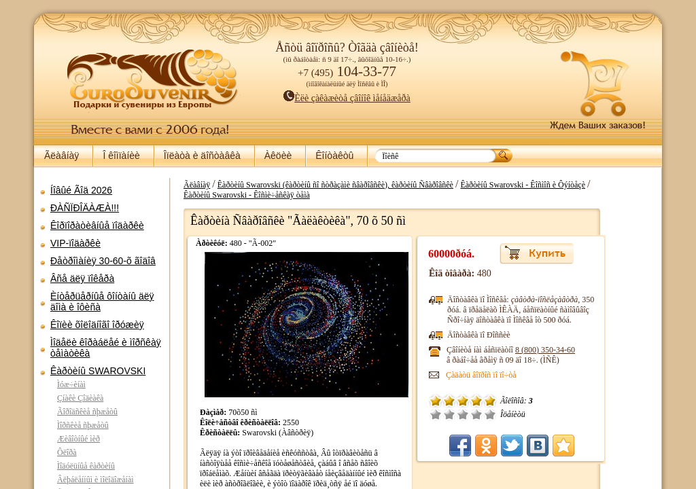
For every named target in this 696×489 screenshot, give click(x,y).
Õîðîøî (523, 414)
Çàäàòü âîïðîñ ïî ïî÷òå (528, 375)
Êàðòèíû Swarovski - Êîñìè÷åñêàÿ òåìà (293, 195)
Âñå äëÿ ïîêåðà (82, 278)
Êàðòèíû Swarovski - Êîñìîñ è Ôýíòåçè (569, 184)
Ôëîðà (67, 452)
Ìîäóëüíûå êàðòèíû (86, 466)
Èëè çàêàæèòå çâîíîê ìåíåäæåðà (347, 98)
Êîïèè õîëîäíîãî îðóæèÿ (97, 324)
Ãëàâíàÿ (61, 155)
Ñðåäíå (510, 414)
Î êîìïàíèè (121, 155)
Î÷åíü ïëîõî (482, 414)
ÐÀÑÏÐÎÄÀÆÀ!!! (84, 207)
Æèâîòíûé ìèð (78, 438)
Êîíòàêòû (334, 155)
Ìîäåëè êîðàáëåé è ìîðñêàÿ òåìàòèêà (105, 348)
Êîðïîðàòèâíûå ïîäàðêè (97, 225)
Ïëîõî (496, 414)
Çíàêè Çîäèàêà (80, 398)
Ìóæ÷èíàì (71, 384)
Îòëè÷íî (537, 414)
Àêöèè (278, 155)
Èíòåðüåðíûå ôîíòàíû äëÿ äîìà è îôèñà (102, 301)
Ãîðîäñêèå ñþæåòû (87, 411)
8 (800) (592, 350)
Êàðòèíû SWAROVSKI (97, 370)
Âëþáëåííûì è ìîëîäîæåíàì (95, 479)
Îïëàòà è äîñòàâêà (202, 155)
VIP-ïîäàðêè (75, 243)
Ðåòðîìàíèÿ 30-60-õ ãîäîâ (103, 260)
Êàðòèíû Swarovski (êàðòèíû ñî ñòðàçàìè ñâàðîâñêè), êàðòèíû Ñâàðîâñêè (382, 184)
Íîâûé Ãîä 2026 (81, 190)
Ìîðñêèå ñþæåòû (83, 425)
